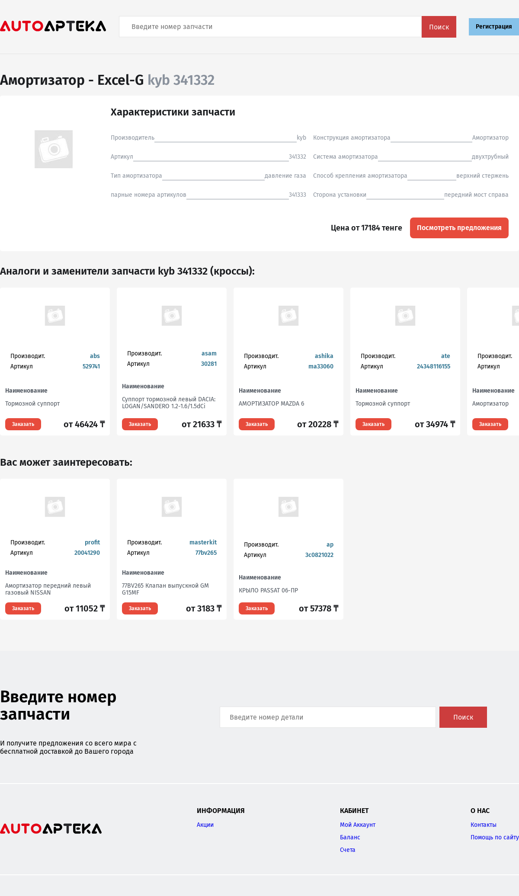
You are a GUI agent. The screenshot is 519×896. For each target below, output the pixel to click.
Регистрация (494, 26)
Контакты (484, 825)
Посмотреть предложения (459, 228)
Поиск (439, 27)
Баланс (350, 837)
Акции (205, 825)
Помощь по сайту (495, 837)
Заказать (23, 424)
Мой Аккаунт (357, 825)
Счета (348, 850)
